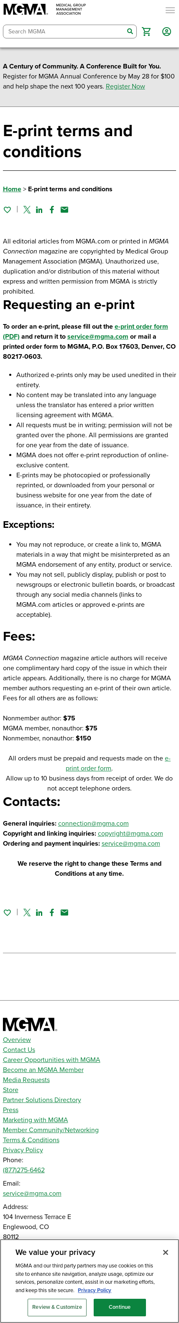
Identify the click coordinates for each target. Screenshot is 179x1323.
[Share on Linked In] (39, 209)
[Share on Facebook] (52, 209)
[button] (146, 31)
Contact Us (19, 1050)
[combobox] (63, 31)
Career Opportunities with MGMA (51, 1060)
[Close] (165, 1252)
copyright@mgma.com (130, 833)
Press (10, 1110)
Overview (17, 1040)
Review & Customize (57, 1307)
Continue (119, 1307)
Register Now (125, 86)
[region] (89, 1281)
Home (12, 189)
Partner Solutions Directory (42, 1100)
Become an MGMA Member (43, 1070)
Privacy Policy (23, 1150)
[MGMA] (45, 10)
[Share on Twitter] (27, 209)
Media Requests (26, 1080)
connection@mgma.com (93, 823)
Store (10, 1090)
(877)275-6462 (24, 1170)
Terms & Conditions (31, 1140)
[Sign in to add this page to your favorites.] (7, 209)
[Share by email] (64, 209)
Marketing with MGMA (35, 1120)
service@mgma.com (97, 336)
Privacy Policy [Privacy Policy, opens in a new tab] (94, 1290)
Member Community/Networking (51, 1130)
